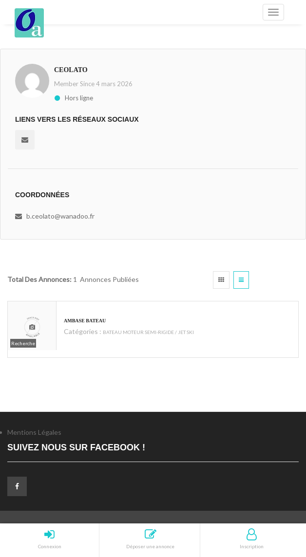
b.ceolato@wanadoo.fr (60, 216)
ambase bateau (85, 320)
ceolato (71, 70)
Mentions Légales (34, 432)
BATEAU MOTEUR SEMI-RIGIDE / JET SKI (148, 332)
